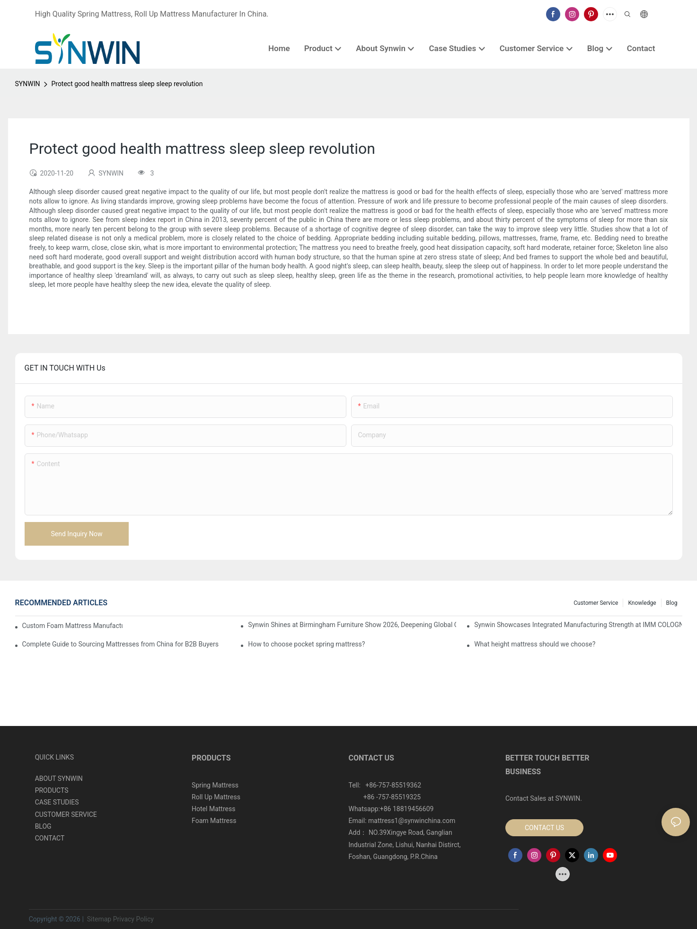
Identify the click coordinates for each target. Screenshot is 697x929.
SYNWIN (27, 84)
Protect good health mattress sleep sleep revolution (127, 84)
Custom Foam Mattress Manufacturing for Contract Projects (72, 625)
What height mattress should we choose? (534, 644)
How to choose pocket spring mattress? (306, 644)
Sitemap (98, 919)
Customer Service (595, 603)
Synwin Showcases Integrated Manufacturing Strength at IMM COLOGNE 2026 (578, 624)
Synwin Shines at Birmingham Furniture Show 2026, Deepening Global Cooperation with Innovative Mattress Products (352, 624)
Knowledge (642, 603)
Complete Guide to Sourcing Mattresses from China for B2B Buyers (120, 644)
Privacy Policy (133, 919)
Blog (672, 603)
